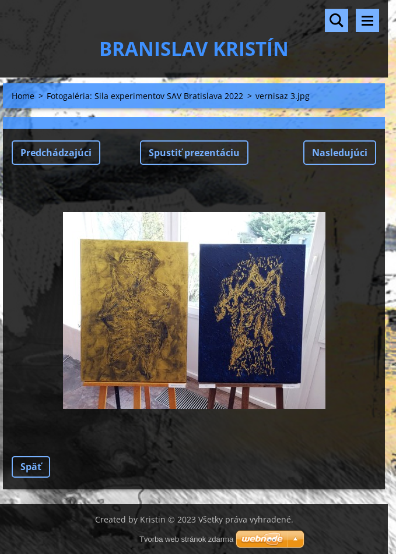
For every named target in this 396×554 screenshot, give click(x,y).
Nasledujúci (339, 152)
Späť (30, 466)
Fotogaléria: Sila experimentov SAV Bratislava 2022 (145, 95)
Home (23, 95)
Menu (367, 20)
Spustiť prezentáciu (194, 152)
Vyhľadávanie (336, 20)
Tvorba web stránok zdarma (186, 539)
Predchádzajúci (56, 152)
